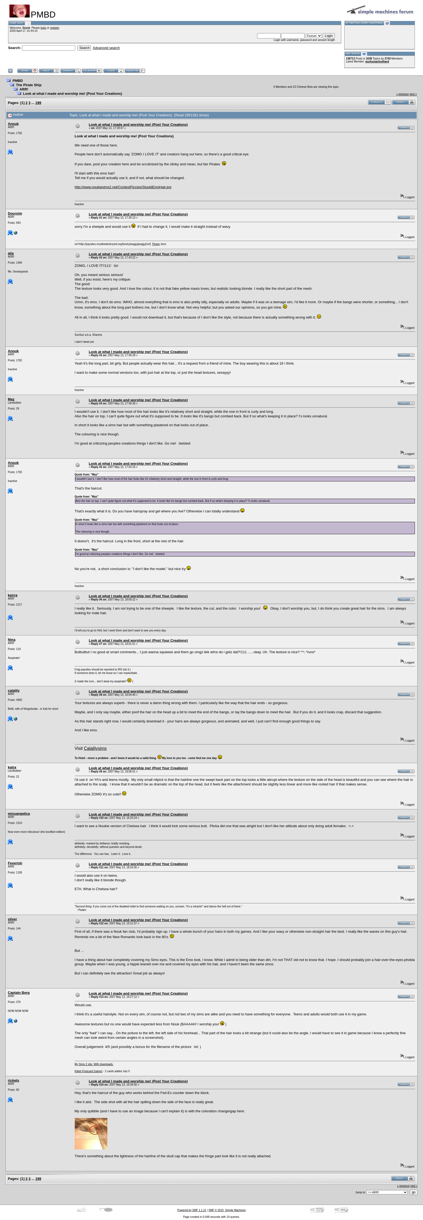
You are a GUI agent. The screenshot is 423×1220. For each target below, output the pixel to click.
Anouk (13, 124)
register (54, 27)
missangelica (19, 814)
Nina (11, 640)
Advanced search (106, 48)
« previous (402, 94)
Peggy (156, 244)
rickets (13, 1080)
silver (12, 919)
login (43, 27)
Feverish (15, 863)
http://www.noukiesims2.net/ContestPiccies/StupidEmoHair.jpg (123, 187)
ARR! (23, 89)
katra (12, 767)
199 (38, 103)
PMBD (17, 81)
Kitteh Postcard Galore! (89, 1071)
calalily (13, 690)
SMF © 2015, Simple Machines (227, 1210)
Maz (11, 399)
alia (11, 253)
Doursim (15, 213)
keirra (12, 595)
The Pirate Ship (29, 85)
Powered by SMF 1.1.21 (191, 1210)
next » (413, 94)
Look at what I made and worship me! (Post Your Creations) (72, 94)
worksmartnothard (377, 61)
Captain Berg (19, 993)
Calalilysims (95, 748)
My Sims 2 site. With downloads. (94, 1064)
